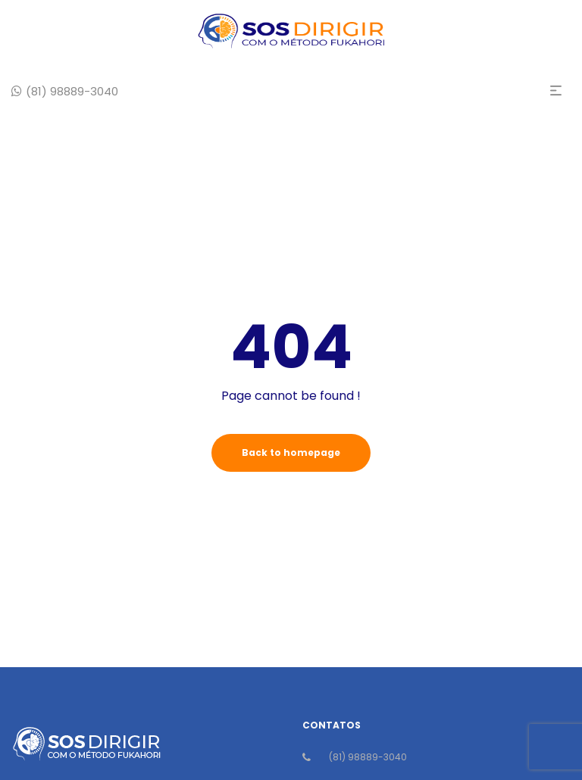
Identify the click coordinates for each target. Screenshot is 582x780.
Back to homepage (291, 452)
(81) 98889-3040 (368, 756)
